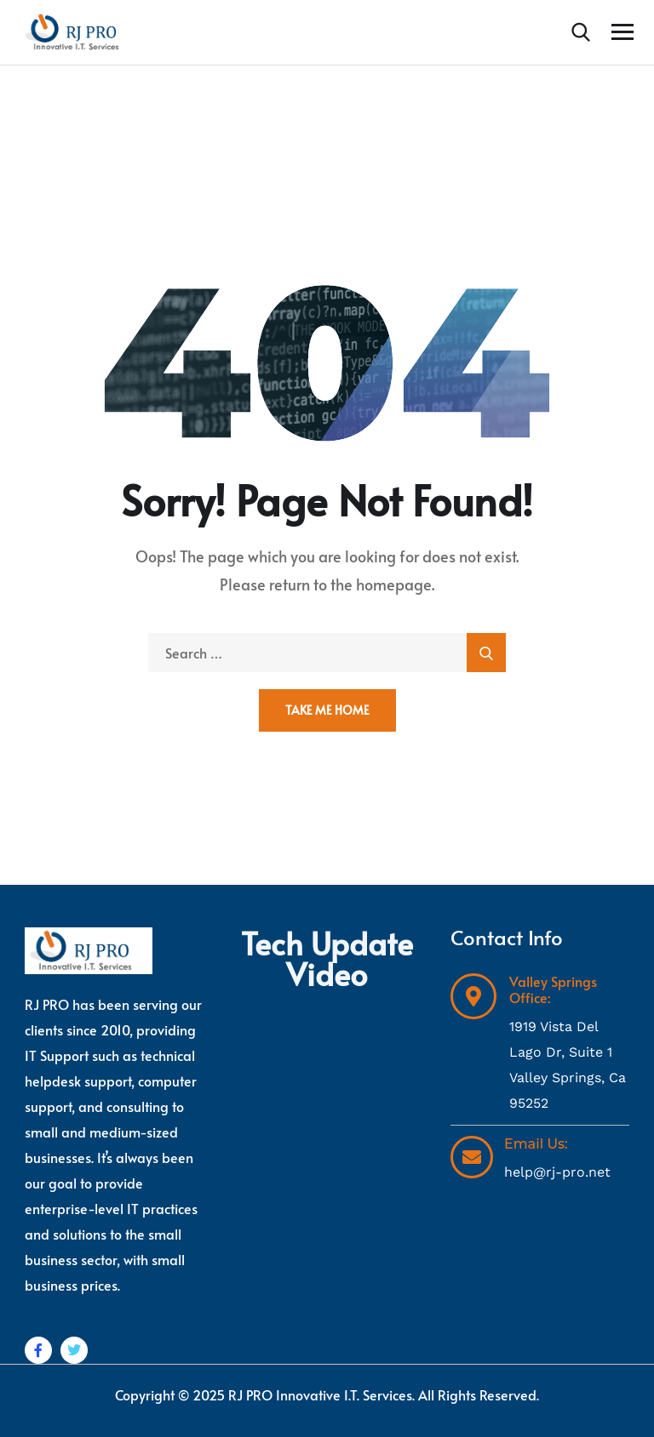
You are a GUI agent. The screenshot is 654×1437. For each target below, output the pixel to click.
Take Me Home (327, 710)
